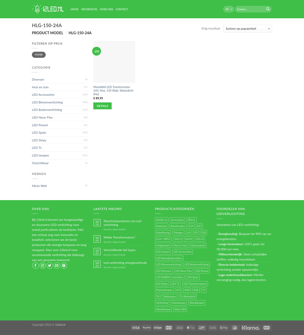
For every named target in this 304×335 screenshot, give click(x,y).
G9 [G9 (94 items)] (195, 232)
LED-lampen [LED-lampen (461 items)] (163, 251)
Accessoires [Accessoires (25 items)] (177, 219)
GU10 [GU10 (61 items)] (188, 238)
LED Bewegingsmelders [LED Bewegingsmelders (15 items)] (169, 258)
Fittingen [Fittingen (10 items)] (178, 232)
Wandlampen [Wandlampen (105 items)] (197, 302)
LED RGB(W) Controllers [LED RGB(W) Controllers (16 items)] (169, 277)
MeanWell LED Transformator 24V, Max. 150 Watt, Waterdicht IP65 (113, 90)
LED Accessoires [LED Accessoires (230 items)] (183, 251)
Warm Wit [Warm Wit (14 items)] (180, 309)
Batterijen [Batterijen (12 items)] (161, 226)
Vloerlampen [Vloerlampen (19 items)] (179, 302)
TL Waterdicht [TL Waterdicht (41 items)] (188, 296)
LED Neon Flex (42, 117)
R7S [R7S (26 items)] (178, 290)
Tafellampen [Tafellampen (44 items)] (169, 296)
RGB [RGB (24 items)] (187, 290)
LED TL (37, 147)
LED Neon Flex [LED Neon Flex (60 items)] (183, 270)
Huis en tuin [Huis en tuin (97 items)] (180, 245)
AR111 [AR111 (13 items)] (191, 219)
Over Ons (106, 9)
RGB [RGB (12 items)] (195, 290)
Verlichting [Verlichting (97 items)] (162, 302)
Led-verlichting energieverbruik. (125, 262)
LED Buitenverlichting (47, 109)
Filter (39, 54)
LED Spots (39, 132)
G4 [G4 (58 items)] (188, 232)
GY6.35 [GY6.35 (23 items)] (200, 238)
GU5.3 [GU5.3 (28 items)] (178, 238)
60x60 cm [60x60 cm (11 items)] (161, 219)
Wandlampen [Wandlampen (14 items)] (163, 309)
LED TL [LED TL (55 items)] (175, 283)
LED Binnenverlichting (47, 102)
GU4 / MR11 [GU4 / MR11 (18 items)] (163, 238)
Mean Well (39, 186)
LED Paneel (40, 125)
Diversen (38, 79)
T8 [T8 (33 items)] (157, 296)
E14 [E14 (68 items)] (191, 226)
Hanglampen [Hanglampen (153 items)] (163, 245)
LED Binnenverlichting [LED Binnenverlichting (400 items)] (168, 264)
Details (102, 106)
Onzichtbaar (40, 163)
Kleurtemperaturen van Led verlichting (122, 222)
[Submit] (268, 9)
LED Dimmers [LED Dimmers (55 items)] (163, 270)
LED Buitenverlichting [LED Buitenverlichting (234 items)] (196, 264)
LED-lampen (40, 155)
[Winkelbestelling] (247, 28)
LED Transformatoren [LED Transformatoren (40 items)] (195, 283)
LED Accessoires (43, 94)
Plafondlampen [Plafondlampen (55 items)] (164, 290)
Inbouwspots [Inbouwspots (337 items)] (198, 245)
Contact (122, 9)
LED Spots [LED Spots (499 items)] (192, 277)
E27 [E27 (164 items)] (199, 226)
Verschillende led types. (120, 250)
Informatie (89, 9)
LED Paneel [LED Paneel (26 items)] (202, 270)
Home (74, 9)
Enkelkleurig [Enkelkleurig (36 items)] (163, 232)
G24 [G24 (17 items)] (203, 232)
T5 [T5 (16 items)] (203, 290)
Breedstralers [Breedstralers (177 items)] (178, 226)
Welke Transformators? (119, 237)
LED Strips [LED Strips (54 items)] (162, 283)
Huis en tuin (40, 87)
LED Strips (39, 140)
